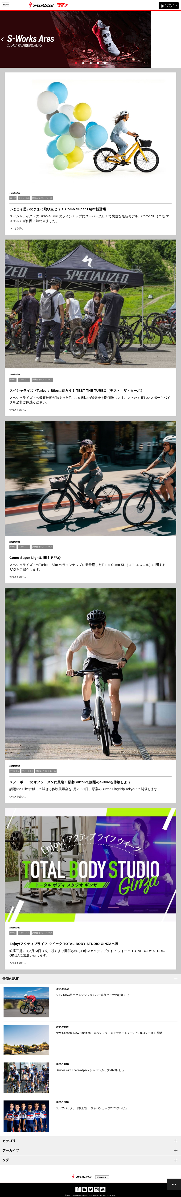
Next (178, 39)
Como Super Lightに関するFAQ (35, 558)
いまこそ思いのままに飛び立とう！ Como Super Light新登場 (57, 209)
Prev (2, 39)
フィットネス (24, 198)
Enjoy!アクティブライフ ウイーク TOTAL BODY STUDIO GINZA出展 (63, 944)
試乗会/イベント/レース (42, 198)
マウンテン (15, 771)
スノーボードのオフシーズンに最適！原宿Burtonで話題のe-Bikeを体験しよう (70, 782)
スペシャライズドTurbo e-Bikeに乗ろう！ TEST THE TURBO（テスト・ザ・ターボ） (76, 390)
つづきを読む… (17, 228)
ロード (13, 198)
